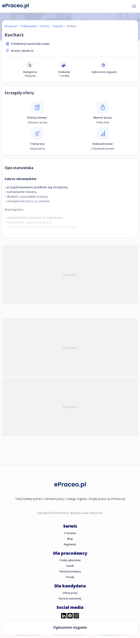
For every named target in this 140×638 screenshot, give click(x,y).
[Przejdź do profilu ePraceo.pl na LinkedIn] (64, 616)
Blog (70, 539)
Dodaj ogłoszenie (70, 560)
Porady (70, 577)
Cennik (70, 566)
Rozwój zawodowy (70, 598)
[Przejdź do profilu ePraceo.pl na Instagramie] (76, 616)
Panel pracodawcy (70, 571)
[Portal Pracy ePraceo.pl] (15, 6)
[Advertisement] (70, 274)
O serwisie (70, 533)
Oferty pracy (70, 593)
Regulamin (70, 544)
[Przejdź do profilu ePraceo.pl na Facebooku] (70, 616)
